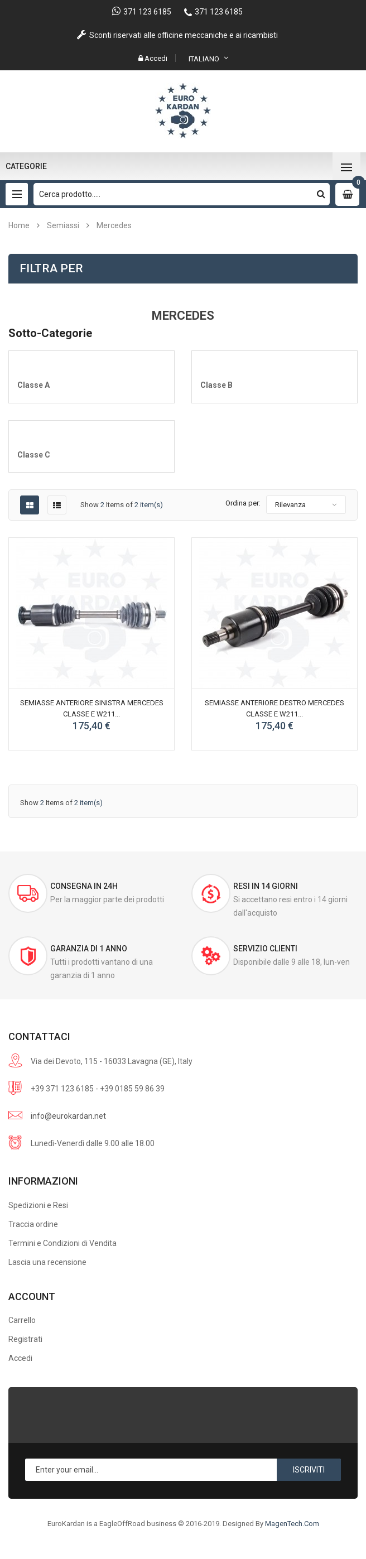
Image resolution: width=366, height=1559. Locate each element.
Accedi (20, 1358)
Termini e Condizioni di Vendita (62, 1243)
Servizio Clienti (265, 948)
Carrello (22, 1320)
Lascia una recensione (47, 1262)
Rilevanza (290, 505)
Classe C (33, 454)
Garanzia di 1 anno (88, 948)
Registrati (25, 1339)
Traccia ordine (33, 1224)
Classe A (33, 385)
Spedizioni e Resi (38, 1205)
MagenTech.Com (292, 1523)
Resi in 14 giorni (265, 886)
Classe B (216, 385)
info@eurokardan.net (68, 1115)
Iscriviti (309, 1469)
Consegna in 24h (84, 886)
